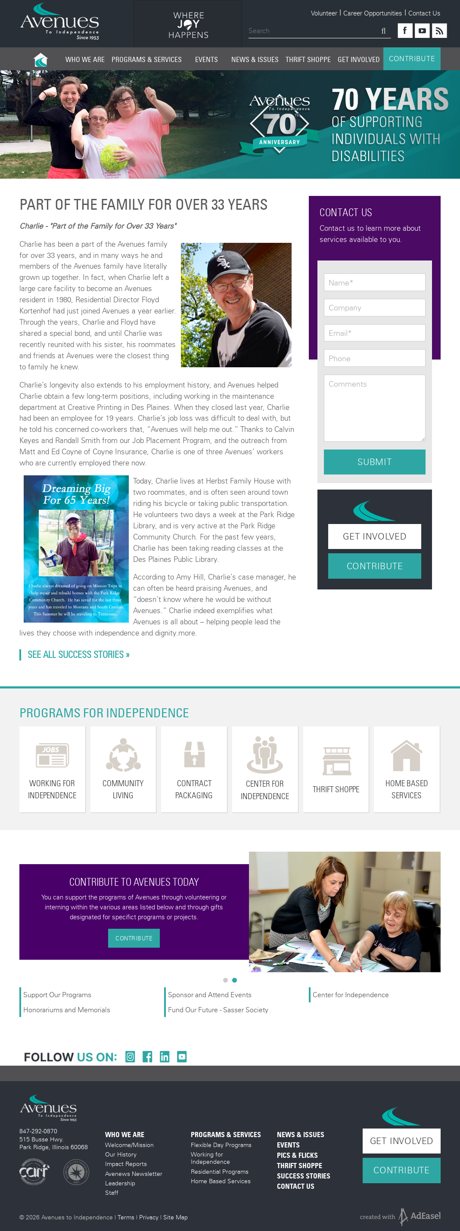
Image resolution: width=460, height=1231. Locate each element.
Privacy (149, 1217)
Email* (340, 333)
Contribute (375, 566)
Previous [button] (13, 912)
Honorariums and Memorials (66, 1009)
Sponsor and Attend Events (210, 994)
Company (345, 308)
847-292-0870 (38, 1131)
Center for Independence (352, 994)
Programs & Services (147, 59)
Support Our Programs (57, 994)
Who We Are (85, 59)
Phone (340, 359)
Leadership (120, 1183)
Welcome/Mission (129, 1144)
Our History (121, 1154)
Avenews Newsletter (133, 1173)
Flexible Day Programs (221, 1144)
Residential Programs (220, 1171)
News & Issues (255, 59)
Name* (341, 283)
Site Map (175, 1217)
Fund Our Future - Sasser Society (218, 1009)
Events (206, 59)
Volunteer (324, 13)
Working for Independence (210, 1157)
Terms (126, 1217)
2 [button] (236, 982)
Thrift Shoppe (308, 59)
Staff (111, 1192)
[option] (188, 25)
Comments (348, 384)
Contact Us (424, 13)
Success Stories (303, 1176)
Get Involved (359, 59)
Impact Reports (126, 1163)
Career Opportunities (372, 13)
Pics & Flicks (297, 1155)
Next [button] (447, 912)
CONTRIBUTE (412, 58)
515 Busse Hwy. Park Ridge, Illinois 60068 (53, 1143)
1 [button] (227, 982)
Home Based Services (221, 1180)
